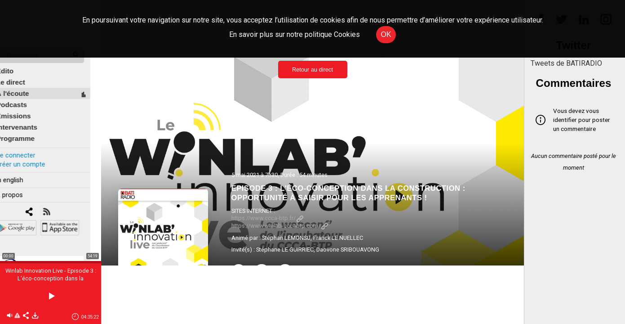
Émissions (24, 108)
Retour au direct (312, 69)
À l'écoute (23, 86)
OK (386, 34)
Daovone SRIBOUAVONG (347, 249)
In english (20, 172)
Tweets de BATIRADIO (566, 63)
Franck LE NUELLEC (338, 237)
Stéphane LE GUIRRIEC (285, 249)
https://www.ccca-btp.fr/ (267, 218)
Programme (26, 131)
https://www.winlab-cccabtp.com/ (279, 225)
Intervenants (27, 120)
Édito (15, 64)
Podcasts (22, 97)
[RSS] (57, 205)
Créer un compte (31, 157)
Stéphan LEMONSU (286, 237)
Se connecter (26, 148)
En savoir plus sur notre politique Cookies (294, 34)
